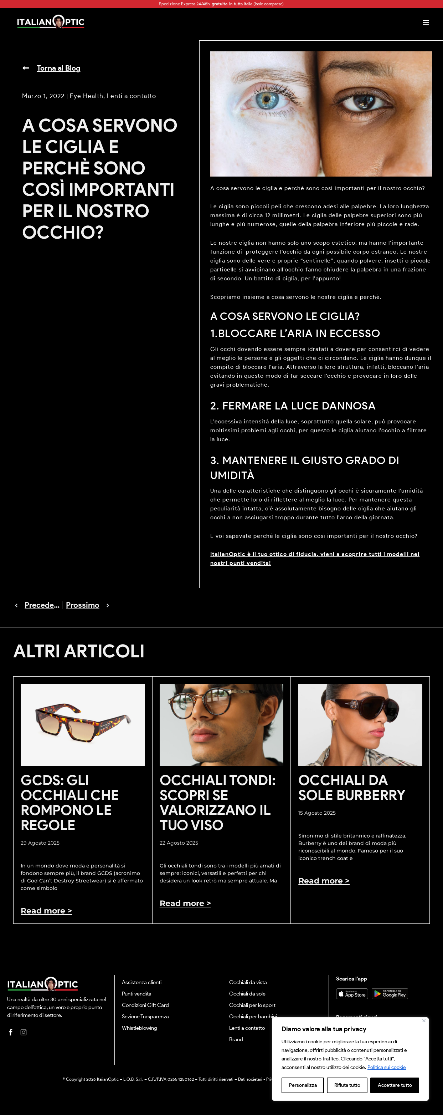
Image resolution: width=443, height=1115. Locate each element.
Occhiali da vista (248, 982)
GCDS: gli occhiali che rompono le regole (70, 802)
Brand (236, 1039)
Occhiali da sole (247, 993)
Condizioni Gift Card (145, 1005)
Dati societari (250, 1078)
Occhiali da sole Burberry (351, 787)
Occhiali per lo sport (252, 1005)
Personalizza (303, 1085)
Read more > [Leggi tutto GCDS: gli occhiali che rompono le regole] (46, 910)
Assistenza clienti (141, 982)
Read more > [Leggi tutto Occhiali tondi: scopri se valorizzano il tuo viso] (185, 903)
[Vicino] (424, 1020)
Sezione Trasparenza (145, 1016)
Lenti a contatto (247, 1027)
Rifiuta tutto (347, 1085)
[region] (350, 1059)
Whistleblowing (139, 1027)
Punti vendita (136, 993)
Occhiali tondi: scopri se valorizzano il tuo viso (217, 802)
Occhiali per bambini (253, 1016)
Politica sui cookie (386, 1067)
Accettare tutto (395, 1085)
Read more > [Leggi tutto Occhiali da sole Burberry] (324, 880)
